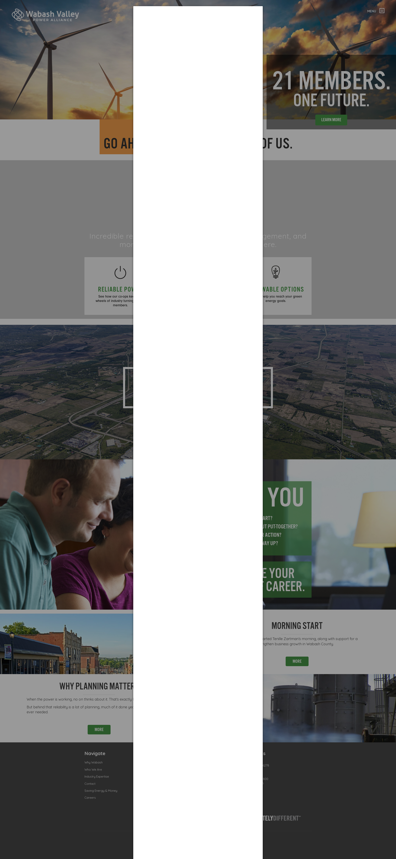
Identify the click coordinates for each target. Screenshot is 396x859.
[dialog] (198, 21)
